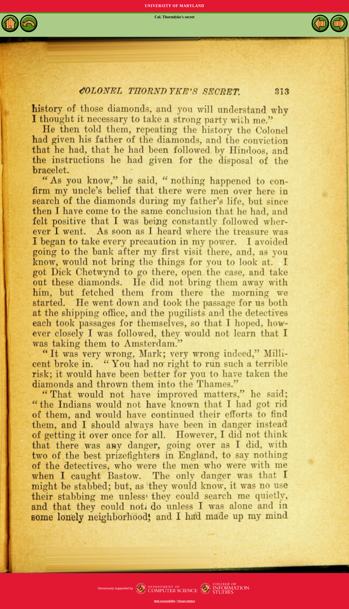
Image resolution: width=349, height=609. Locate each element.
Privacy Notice (186, 601)
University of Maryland (174, 6)
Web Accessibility (164, 601)
